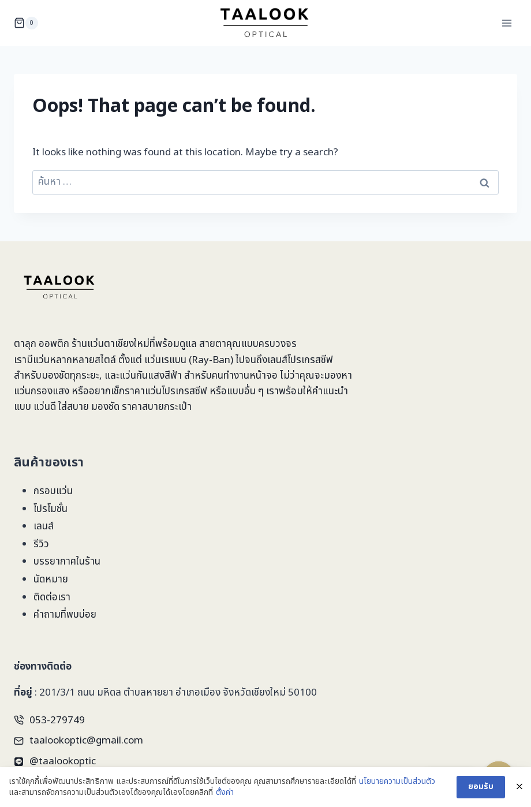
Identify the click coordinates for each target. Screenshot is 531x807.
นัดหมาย (50, 579)
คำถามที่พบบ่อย (64, 614)
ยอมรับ (480, 787)
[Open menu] (506, 23)
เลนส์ (43, 526)
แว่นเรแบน (165, 360)
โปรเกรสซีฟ (310, 360)
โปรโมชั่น (50, 509)
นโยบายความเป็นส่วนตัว (397, 782)
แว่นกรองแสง (41, 391)
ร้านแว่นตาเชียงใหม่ (110, 344)
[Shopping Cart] (26, 23)
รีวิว (41, 544)
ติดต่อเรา (51, 597)
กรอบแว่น (53, 491)
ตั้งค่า (225, 793)
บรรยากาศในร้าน (66, 561)
